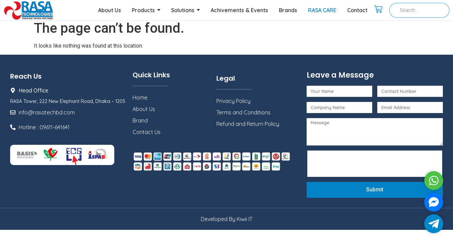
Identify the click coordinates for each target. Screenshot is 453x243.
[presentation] (361, 164)
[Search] (419, 10)
